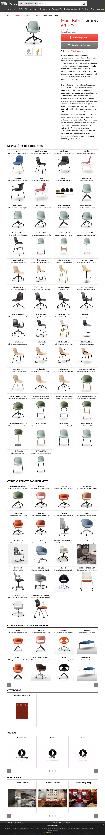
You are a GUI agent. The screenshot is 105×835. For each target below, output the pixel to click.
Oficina (28, 9)
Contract (85, 9)
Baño (21, 9)
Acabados (68, 9)
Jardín (35, 9)
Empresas (95, 9)
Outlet (77, 9)
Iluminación (45, 9)
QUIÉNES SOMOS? (61, 822)
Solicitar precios (79, 37)
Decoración (57, 9)
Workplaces (77, 51)
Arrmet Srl (66, 29)
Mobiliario (12, 9)
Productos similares (79, 45)
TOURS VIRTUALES (15, 822)
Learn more (57, 833)
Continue (47, 833)
